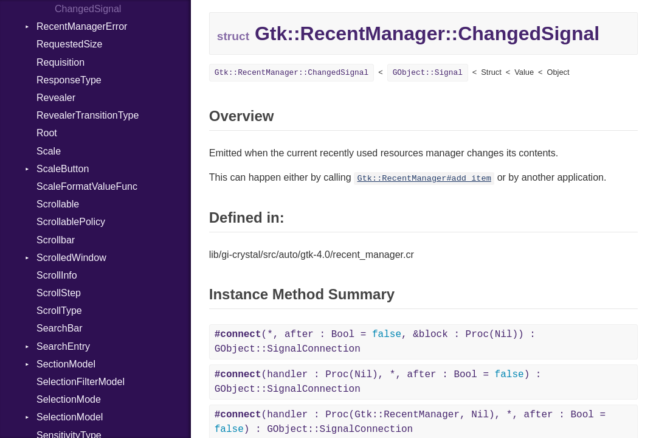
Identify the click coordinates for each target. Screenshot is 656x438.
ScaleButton (62, 169)
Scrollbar (55, 240)
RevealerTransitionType (87, 115)
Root (46, 133)
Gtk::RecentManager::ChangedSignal (291, 72)
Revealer (55, 97)
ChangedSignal (88, 9)
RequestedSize (69, 44)
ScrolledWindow (71, 257)
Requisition (60, 62)
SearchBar (59, 328)
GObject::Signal (428, 72)
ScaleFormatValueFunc (86, 186)
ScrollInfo (56, 275)
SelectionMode (68, 399)
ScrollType (59, 310)
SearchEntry (63, 346)
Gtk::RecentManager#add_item (424, 178)
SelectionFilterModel (80, 382)
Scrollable (57, 204)
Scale (48, 151)
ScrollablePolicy (70, 222)
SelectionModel (69, 417)
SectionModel (65, 364)
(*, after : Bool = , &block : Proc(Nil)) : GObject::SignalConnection (375, 342)
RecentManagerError (81, 26)
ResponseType (69, 80)
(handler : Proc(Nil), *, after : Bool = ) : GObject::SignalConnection (378, 382)
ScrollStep (58, 293)
